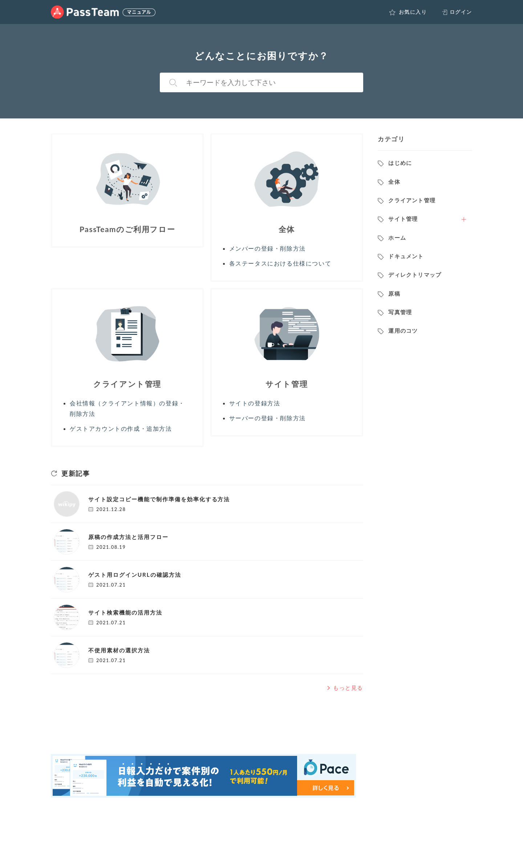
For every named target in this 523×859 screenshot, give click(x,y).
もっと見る (344, 687)
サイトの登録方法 (254, 403)
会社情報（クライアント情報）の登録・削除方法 (127, 408)
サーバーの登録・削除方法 (267, 417)
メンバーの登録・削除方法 (267, 248)
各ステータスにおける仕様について (280, 263)
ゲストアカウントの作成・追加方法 (121, 428)
